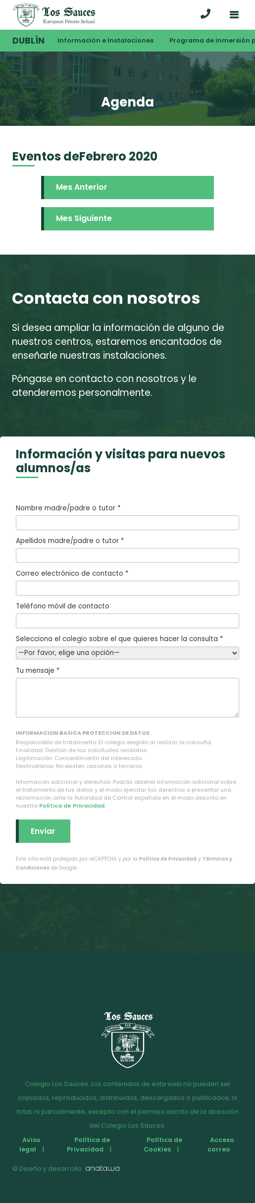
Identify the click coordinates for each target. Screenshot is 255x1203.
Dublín (28, 41)
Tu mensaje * (127, 691)
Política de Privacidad (71, 806)
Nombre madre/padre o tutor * (127, 516)
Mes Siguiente (84, 218)
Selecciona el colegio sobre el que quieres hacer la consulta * (127, 645)
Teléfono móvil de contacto (127, 615)
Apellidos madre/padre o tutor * (127, 549)
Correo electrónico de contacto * (127, 582)
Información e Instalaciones (105, 40)
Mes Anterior (81, 187)
